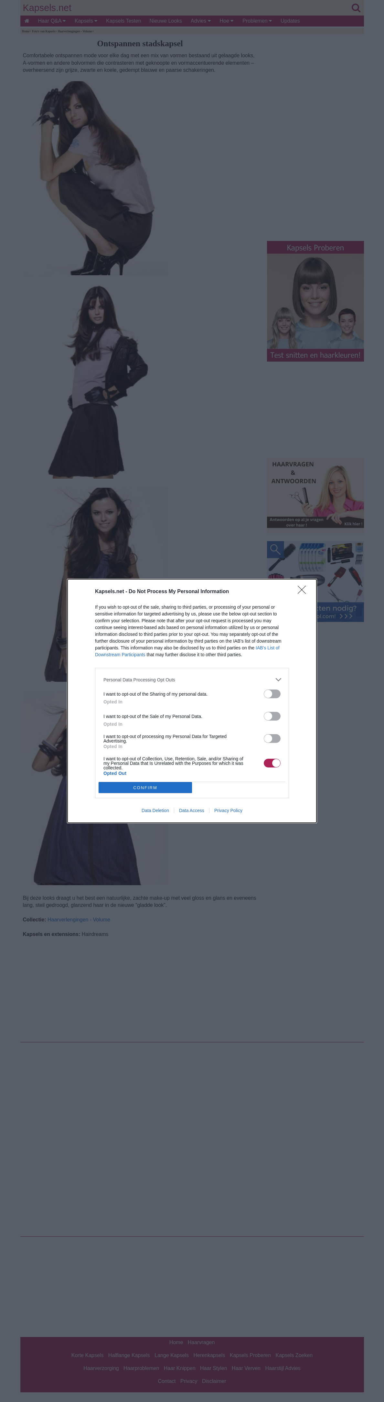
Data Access (191, 810)
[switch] (272, 694)
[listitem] (192, 679)
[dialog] (192, 701)
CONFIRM (145, 787)
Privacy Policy (228, 810)
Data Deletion (155, 810)
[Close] (304, 592)
